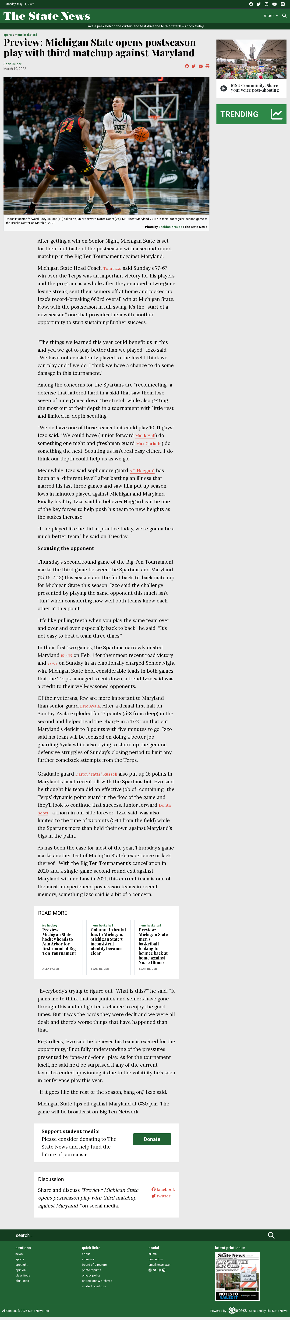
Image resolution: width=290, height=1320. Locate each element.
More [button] (271, 14)
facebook (161, 1193)
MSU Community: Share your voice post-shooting (255, 91)
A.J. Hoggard (144, 473)
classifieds (22, 1278)
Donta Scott (71, 816)
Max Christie (151, 446)
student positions (94, 1289)
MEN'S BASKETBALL (26, 38)
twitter (159, 1201)
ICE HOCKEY (49, 928)
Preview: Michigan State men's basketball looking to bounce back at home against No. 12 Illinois (153, 949)
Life (115, 14)
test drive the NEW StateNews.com (167, 30)
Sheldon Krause (170, 230)
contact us (156, 1262)
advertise (88, 1262)
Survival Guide (157, 14)
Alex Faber (50, 972)
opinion (20, 1273)
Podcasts (215, 14)
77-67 (54, 666)
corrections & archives (97, 1284)
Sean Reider (12, 67)
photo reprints (91, 1273)
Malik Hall (147, 438)
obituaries (22, 1284)
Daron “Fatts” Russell (99, 777)
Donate (152, 1142)
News (100, 14)
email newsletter (159, 1268)
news (19, 1257)
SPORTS (8, 38)
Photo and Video (245, 14)
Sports (132, 14)
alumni (153, 1257)
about (86, 1257)
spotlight (21, 1268)
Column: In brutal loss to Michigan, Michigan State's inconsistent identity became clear (108, 944)
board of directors (94, 1268)
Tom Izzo (113, 271)
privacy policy (91, 1278)
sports (19, 1262)
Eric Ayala (91, 709)
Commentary (189, 14)
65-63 (67, 658)
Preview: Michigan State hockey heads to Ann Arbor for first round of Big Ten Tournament (59, 944)
